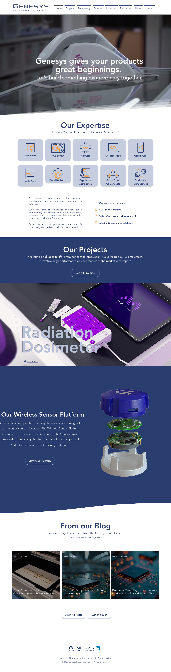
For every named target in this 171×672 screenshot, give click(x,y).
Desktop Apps (113, 155)
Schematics (30, 155)
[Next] (161, 328)
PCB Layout (58, 155)
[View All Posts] (73, 615)
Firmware (85, 155)
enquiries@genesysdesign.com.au (76, 658)
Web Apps (30, 181)
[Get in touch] (99, 615)
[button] (84, 7)
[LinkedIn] (98, 648)
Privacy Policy (104, 658)
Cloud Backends (58, 180)
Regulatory (85, 180)
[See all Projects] (85, 273)
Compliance (85, 183)
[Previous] (9, 328)
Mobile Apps (140, 155)
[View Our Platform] (40, 461)
